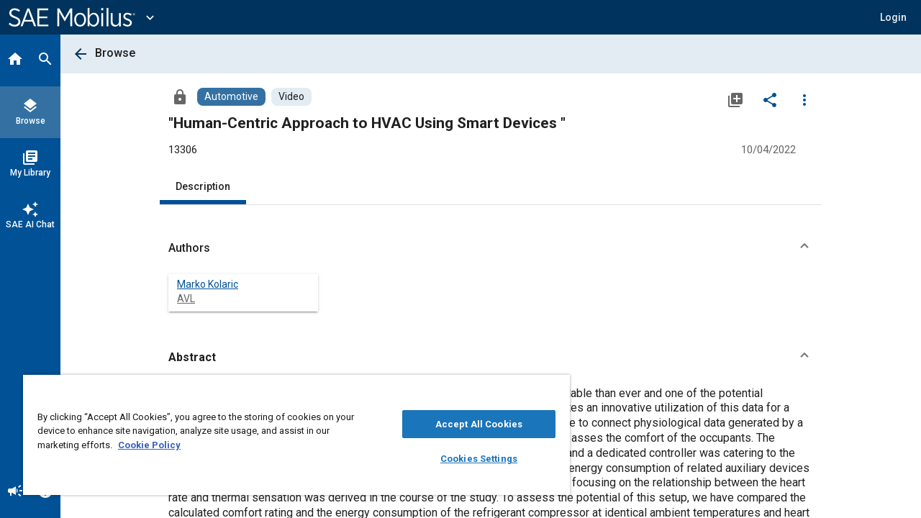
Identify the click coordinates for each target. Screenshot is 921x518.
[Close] (542, 390)
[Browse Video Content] (291, 97)
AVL (186, 298)
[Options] (804, 99)
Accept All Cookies (468, 424)
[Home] (15, 60)
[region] (290, 435)
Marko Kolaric (207, 284)
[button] (893, 17)
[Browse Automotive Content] (231, 97)
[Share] (770, 99)
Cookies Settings (468, 458)
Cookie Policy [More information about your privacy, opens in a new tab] (149, 445)
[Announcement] (15, 492)
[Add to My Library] (735, 99)
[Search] (45, 60)
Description (203, 186)
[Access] (179, 96)
